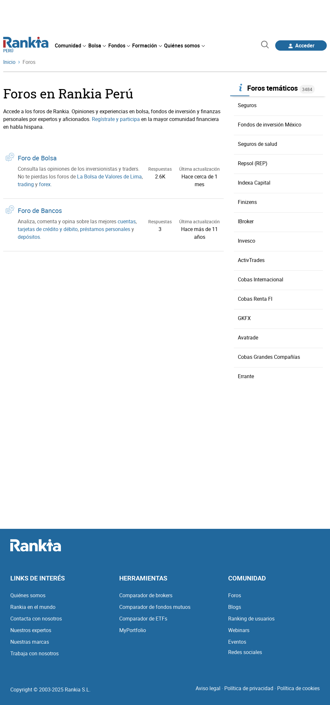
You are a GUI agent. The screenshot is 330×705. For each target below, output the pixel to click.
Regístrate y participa (116, 119)
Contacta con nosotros (36, 618)
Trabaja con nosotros (34, 653)
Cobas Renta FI (255, 298)
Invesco (246, 240)
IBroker (246, 221)
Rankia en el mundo (32, 606)
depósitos (29, 236)
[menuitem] (70, 45)
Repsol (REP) (252, 163)
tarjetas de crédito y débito (48, 229)
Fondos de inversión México (269, 124)
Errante (246, 376)
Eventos (237, 641)
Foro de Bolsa (37, 158)
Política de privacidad (248, 688)
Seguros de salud (257, 143)
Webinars (238, 630)
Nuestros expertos (30, 630)
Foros (234, 595)
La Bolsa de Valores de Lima (109, 176)
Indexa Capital (254, 182)
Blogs (234, 606)
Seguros (247, 105)
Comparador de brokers (145, 595)
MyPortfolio (132, 630)
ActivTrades (251, 260)
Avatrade (248, 337)
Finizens (247, 202)
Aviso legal (208, 688)
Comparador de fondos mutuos (154, 606)
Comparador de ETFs (143, 618)
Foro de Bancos (40, 210)
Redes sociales (245, 652)
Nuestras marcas (29, 641)
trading (26, 184)
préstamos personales (105, 229)
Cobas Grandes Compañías (269, 356)
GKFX (244, 318)
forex (45, 184)
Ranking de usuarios (251, 618)
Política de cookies (298, 688)
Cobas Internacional (260, 279)
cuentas (127, 221)
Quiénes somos (27, 595)
